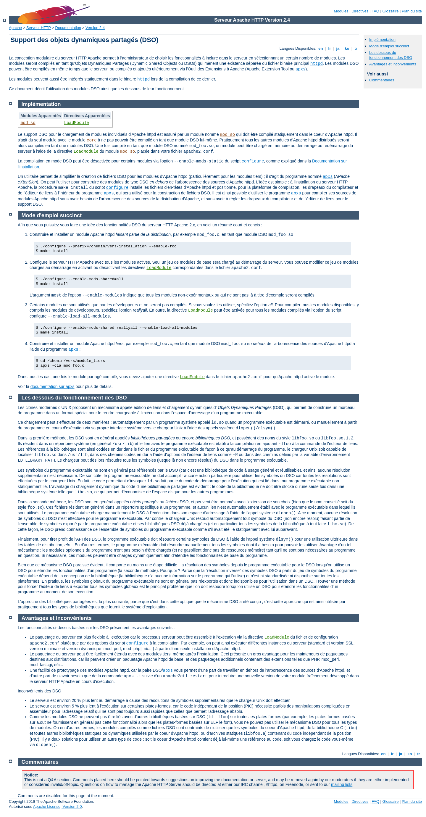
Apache (15, 27)
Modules (341, 11)
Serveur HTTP (38, 27)
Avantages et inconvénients (392, 64)
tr (356, 48)
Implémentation (382, 39)
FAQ (375, 11)
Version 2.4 (95, 27)
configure (253, 161)
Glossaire (391, 11)
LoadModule (76, 122)
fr (329, 48)
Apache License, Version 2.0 (57, 806)
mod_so (27, 122)
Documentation (68, 27)
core (92, 140)
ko (347, 48)
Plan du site (412, 11)
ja (338, 48)
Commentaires (381, 80)
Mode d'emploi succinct (389, 46)
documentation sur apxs (52, 386)
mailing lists (341, 784)
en (320, 48)
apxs (301, 69)
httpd (316, 63)
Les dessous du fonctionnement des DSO (390, 55)
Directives (359, 11)
